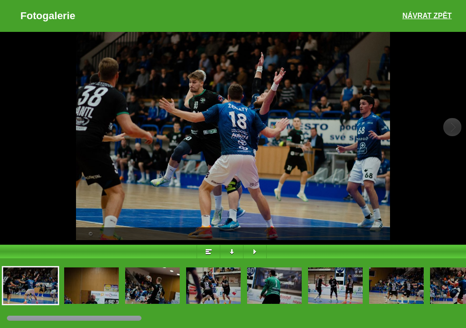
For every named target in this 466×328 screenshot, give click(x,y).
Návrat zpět (426, 16)
